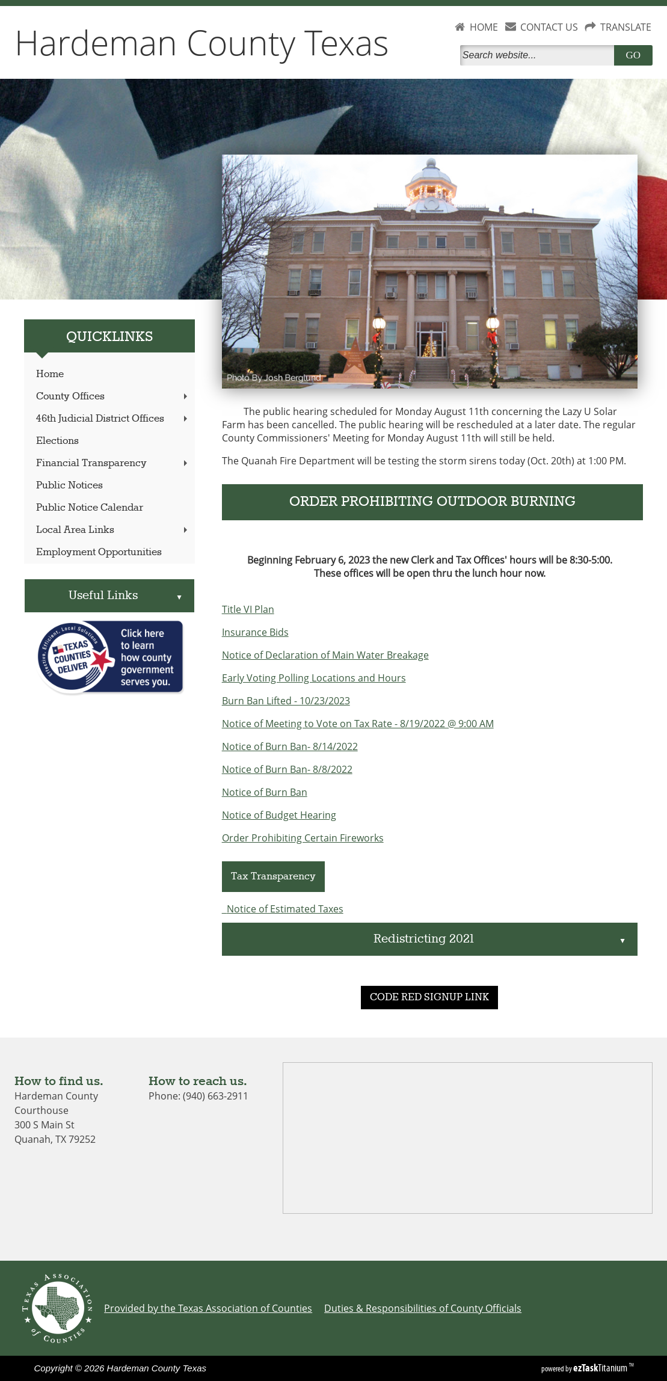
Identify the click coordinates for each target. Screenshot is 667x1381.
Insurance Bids (255, 632)
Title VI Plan (248, 609)
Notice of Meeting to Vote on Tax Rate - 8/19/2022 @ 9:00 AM (358, 723)
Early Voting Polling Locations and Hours (314, 677)
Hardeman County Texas (201, 42)
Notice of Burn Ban (264, 792)
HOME (484, 27)
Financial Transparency (113, 463)
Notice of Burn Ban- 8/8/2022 (287, 769)
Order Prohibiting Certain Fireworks (303, 837)
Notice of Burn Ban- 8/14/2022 (290, 746)
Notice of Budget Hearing (279, 815)
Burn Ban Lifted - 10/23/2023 (286, 700)
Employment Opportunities (99, 552)
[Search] (539, 55)
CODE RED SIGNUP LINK (429, 997)
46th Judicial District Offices (113, 419)
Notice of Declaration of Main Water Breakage (325, 655)
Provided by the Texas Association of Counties (208, 1308)
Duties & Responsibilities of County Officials (422, 1308)
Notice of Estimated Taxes (285, 908)
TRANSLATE (625, 27)
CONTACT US (549, 27)
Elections (57, 441)
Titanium (601, 1367)
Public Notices (69, 485)
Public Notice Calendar (89, 508)
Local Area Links (113, 530)
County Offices (113, 396)
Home (50, 374)
